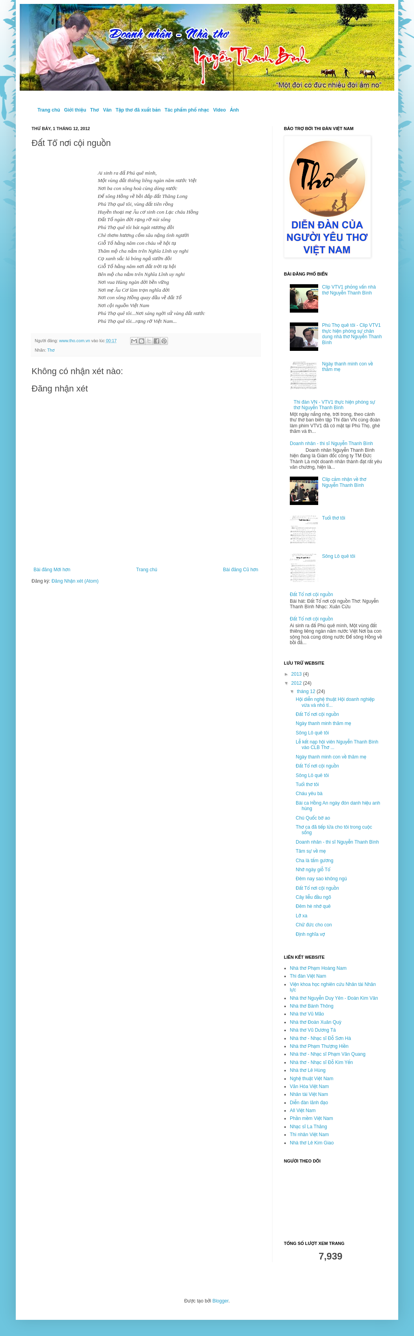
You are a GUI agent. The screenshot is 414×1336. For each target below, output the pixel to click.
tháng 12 (307, 691)
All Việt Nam (303, 1110)
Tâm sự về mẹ (311, 851)
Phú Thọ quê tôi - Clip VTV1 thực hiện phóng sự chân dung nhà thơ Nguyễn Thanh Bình (352, 333)
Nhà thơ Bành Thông (312, 1006)
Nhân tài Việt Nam (309, 1094)
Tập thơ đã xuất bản (138, 110)
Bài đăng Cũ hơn (240, 569)
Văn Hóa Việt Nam (309, 1086)
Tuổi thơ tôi (333, 518)
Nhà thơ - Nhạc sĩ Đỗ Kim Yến (321, 1062)
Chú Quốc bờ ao (313, 818)
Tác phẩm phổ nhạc (186, 110)
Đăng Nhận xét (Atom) (75, 581)
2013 (297, 674)
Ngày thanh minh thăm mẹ (323, 723)
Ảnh (234, 110)
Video (219, 110)
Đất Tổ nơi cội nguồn (311, 594)
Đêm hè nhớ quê (313, 906)
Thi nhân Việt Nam (309, 1134)
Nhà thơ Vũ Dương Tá (313, 1030)
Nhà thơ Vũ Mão (307, 1014)
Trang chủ (48, 110)
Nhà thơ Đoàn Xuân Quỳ (315, 1022)
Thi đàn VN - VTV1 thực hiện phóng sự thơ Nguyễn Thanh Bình (334, 404)
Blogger (221, 1301)
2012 (297, 683)
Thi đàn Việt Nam (308, 976)
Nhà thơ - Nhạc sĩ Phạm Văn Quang (328, 1054)
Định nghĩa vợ (310, 934)
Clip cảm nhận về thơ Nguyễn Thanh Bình (344, 482)
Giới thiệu (75, 110)
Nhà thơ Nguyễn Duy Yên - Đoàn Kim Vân (334, 998)
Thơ (94, 110)
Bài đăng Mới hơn (52, 569)
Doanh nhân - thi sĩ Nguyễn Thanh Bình (331, 443)
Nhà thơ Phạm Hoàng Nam (318, 968)
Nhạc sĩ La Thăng (308, 1126)
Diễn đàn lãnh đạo (309, 1102)
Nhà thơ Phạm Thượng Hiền (319, 1046)
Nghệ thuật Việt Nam (311, 1078)
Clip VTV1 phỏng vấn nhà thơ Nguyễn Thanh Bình (349, 289)
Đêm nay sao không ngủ (321, 878)
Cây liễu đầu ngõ (313, 897)
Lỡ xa (301, 916)
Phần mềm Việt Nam (311, 1118)
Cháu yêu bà (309, 793)
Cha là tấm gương (314, 860)
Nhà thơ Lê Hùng (308, 1070)
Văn (107, 110)
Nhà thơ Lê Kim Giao (312, 1143)
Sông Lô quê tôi (338, 556)
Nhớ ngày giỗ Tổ (313, 869)
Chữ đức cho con (314, 925)
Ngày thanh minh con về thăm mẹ (331, 757)
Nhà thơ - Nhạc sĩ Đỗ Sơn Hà (320, 1038)
